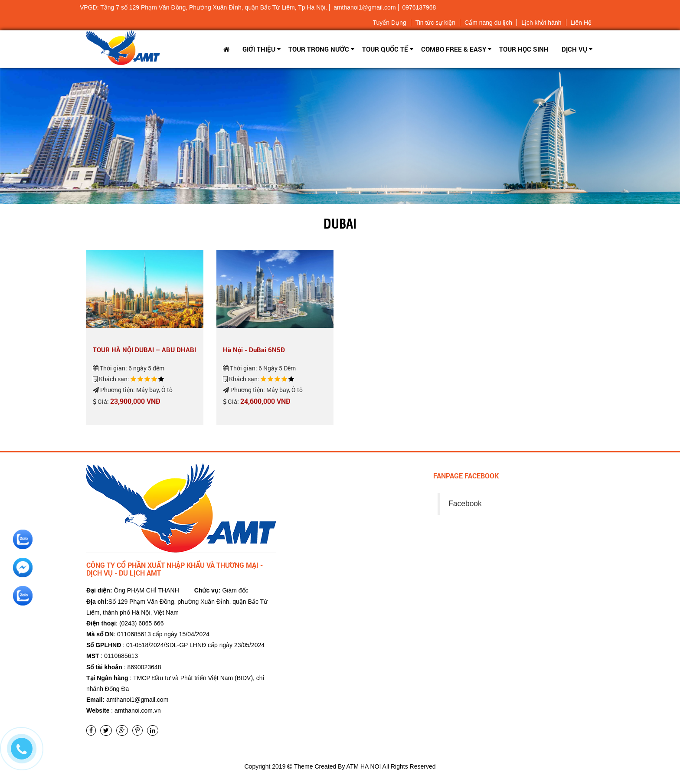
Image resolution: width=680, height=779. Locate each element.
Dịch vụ (574, 49)
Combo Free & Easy (453, 49)
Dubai (340, 223)
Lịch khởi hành (541, 22)
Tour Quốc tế (385, 49)
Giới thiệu (258, 49)
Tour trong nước (318, 49)
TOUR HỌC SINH (524, 49)
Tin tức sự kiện (435, 22)
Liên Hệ (581, 22)
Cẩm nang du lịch (488, 22)
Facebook (465, 503)
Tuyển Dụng (389, 22)
